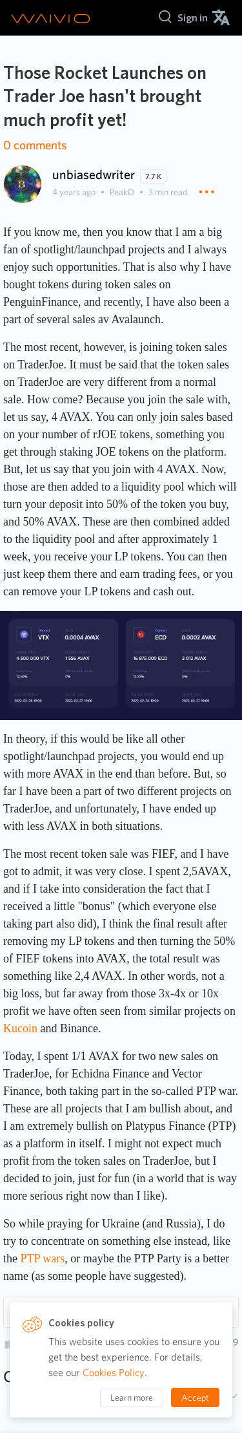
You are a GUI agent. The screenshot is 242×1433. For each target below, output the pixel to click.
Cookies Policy (114, 1372)
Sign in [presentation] (192, 18)
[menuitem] (193, 18)
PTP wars (43, 1258)
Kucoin (20, 1028)
